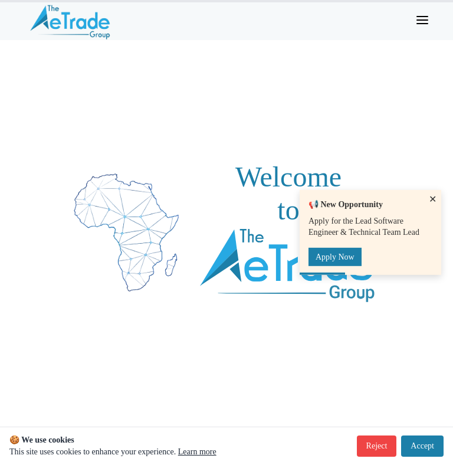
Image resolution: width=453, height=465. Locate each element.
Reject (377, 445)
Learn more (197, 451)
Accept (422, 445)
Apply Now (335, 257)
